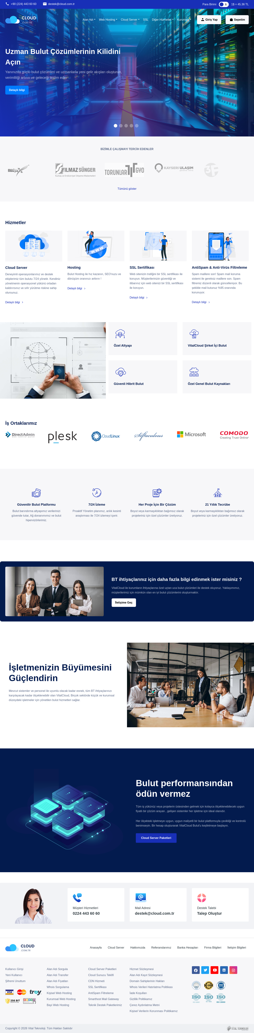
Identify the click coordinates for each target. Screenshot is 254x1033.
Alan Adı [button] (88, 19)
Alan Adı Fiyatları (57, 981)
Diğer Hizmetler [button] (161, 19)
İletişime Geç (124, 602)
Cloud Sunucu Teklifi (101, 975)
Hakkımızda (137, 947)
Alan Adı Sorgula (57, 969)
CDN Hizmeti (96, 981)
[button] (115, 125)
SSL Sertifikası (97, 987)
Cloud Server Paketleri (156, 837)
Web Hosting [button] (107, 19)
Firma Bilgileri (212, 947)
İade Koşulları (138, 993)
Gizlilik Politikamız (141, 999)
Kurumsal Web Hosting (61, 999)
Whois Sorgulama (58, 987)
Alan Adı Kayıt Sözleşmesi (146, 975)
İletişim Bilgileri (236, 947)
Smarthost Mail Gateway (103, 999)
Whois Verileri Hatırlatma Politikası (151, 987)
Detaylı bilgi (17, 90)
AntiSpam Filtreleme (101, 993)
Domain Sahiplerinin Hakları (147, 981)
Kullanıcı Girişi (14, 969)
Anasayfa (96, 947)
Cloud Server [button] (129, 19)
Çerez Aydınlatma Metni (145, 1005)
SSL (145, 19)
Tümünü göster (127, 188)
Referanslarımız (161, 947)
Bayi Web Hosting (58, 1005)
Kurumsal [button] (183, 19)
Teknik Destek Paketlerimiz (105, 1005)
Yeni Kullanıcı (13, 975)
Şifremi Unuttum (15, 981)
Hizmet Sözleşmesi (142, 969)
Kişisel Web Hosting (59, 993)
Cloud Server (116, 947)
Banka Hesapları (187, 947)
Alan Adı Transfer (57, 975)
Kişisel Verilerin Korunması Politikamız (154, 1011)
